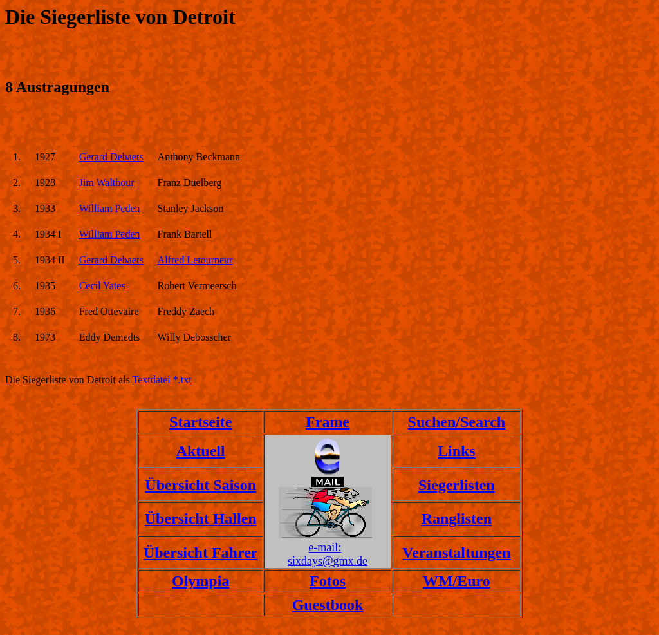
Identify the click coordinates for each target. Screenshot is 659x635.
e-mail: (324, 547)
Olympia (200, 581)
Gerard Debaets (111, 156)
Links (457, 450)
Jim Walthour (107, 182)
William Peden (109, 208)
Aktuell (200, 450)
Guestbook (328, 604)
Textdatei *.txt (161, 379)
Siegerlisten (456, 485)
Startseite (200, 421)
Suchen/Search (457, 421)
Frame (327, 421)
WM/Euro (456, 581)
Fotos (328, 581)
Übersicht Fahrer (201, 552)
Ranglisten (457, 518)
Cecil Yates (102, 285)
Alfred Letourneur (195, 259)
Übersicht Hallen (201, 518)
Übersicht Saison (200, 485)
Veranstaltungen (456, 552)
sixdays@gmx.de (327, 560)
